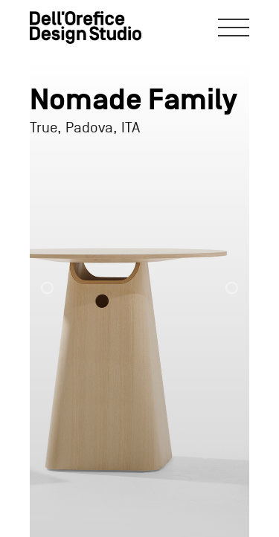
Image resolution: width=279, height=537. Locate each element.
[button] (60, 280)
